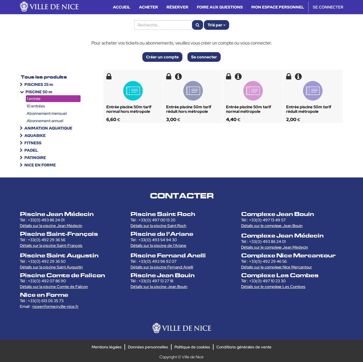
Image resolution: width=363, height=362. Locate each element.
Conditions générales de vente (243, 347)
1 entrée (34, 98)
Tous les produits (44, 77)
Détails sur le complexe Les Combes (273, 286)
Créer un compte (162, 57)
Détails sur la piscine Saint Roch (158, 225)
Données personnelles (148, 347)
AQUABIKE (35, 135)
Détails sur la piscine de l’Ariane (158, 245)
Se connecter (204, 57)
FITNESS (32, 142)
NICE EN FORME (40, 165)
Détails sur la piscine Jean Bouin (158, 286)
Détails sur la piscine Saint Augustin (51, 267)
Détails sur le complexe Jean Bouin (272, 225)
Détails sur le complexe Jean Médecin (274, 247)
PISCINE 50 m (39, 91)
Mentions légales (107, 347)
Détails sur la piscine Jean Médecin (51, 225)
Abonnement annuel (45, 120)
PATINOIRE (35, 157)
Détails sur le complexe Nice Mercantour (276, 267)
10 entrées (36, 106)
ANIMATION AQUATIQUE (48, 128)
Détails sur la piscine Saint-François (51, 245)
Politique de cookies (192, 347)
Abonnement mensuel (47, 113)
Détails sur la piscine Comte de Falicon (54, 286)
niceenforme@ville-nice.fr (55, 306)
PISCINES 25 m (38, 84)
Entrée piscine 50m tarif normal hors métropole (128, 109)
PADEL (31, 150)
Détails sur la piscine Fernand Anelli (161, 267)
